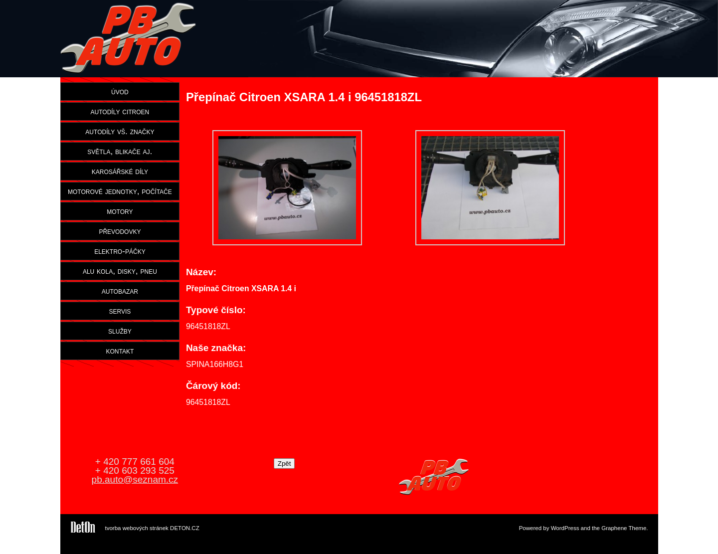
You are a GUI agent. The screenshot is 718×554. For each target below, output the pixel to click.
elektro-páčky (120, 251)
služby (120, 331)
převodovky (120, 231)
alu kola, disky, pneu (120, 271)
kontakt (120, 351)
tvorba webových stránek (137, 528)
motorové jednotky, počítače (120, 191)
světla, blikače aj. (119, 151)
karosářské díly (120, 171)
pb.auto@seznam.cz (135, 479)
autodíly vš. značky (119, 131)
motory (120, 211)
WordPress (565, 528)
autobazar (120, 291)
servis (120, 311)
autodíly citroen (120, 111)
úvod (120, 91)
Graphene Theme (623, 528)
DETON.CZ (184, 528)
